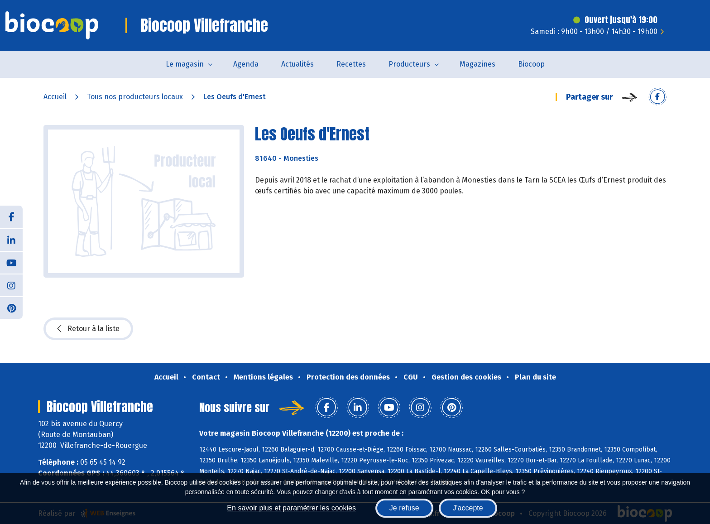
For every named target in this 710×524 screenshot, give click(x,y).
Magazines (477, 64)
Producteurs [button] (409, 64)
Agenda (246, 64)
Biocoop (531, 64)
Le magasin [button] (185, 64)
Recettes (351, 64)
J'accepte (468, 508)
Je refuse (404, 508)
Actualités (297, 64)
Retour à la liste (88, 328)
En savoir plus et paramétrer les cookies (291, 508)
